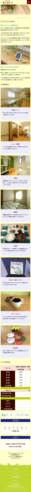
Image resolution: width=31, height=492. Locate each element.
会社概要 (15, 469)
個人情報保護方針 (15, 476)
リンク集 (15, 473)
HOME (18, 17)
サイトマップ (15, 480)
